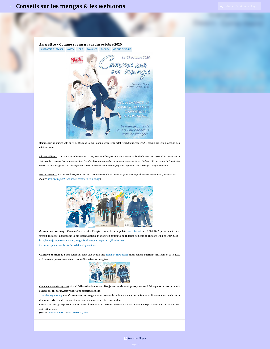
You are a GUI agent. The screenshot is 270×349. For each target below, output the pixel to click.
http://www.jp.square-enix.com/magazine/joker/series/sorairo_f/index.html (82, 240)
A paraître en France (52, 49)
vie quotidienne (122, 49)
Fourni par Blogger (135, 338)
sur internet (134, 231)
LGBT (80, 49)
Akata (70, 49)
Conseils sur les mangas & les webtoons (70, 6)
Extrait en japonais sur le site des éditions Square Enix (67, 245)
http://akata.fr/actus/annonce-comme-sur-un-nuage (74, 179)
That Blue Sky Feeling (117, 254)
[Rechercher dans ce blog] (242, 6)
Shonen (105, 49)
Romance (92, 49)
